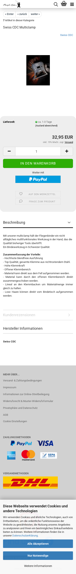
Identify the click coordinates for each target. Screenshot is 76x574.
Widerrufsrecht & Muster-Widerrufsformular (28, 401)
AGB (5, 414)
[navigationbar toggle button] (72, 4)
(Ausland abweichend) (46, 125)
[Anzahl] (38, 151)
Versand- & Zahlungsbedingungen (22, 380)
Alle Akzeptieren (38, 543)
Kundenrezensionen (19, 315)
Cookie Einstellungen (15, 421)
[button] (9, 151)
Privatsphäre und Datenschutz (20, 407)
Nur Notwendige (38, 555)
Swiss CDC (66, 35)
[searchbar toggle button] (56, 4)
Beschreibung (14, 222)
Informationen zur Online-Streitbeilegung (26, 394)
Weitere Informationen (38, 566)
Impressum (9, 387)
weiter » (35, 14)
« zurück (22, 14)
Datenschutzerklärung (25, 535)
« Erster (9, 14)
